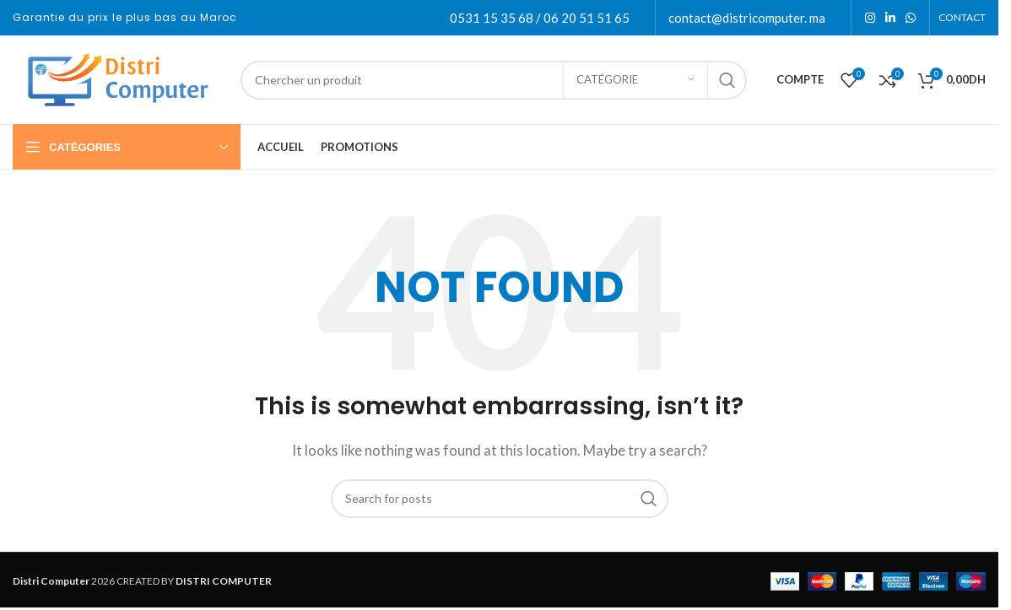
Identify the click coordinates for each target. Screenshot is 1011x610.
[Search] (494, 80)
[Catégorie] (635, 80)
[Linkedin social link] (890, 18)
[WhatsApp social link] (910, 18)
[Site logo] (118, 77)
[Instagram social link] (870, 18)
